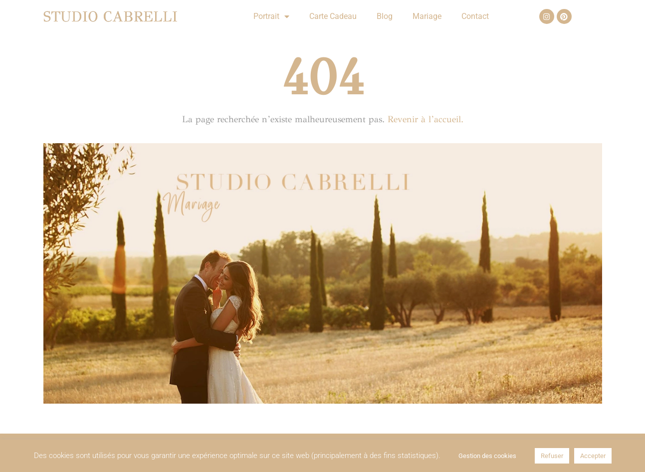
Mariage (427, 16)
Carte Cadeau (333, 16)
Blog (385, 16)
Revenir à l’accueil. (425, 119)
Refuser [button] (552, 456)
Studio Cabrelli (110, 16)
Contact (475, 16)
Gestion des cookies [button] (487, 456)
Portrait (271, 16)
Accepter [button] (593, 456)
